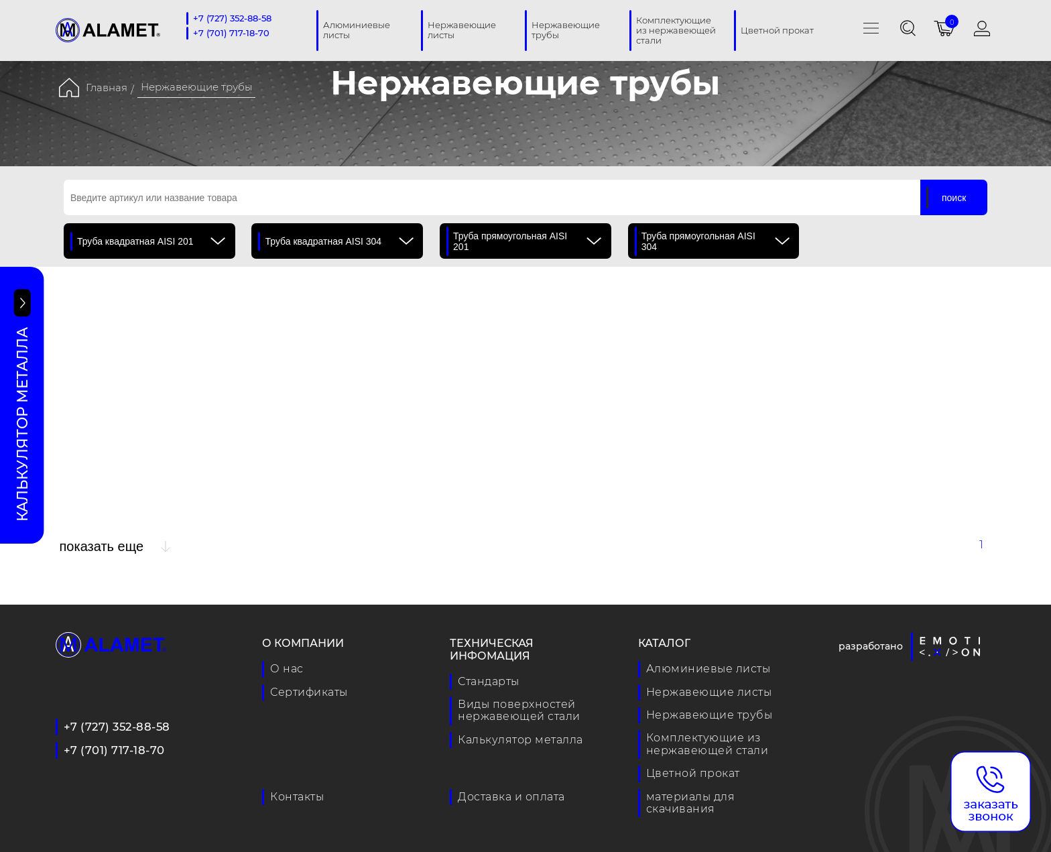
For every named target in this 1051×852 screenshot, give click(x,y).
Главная (106, 87)
